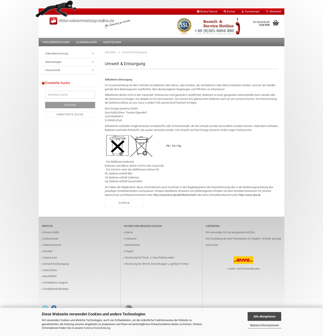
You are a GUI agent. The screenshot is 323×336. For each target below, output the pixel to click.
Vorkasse (131, 238)
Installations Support (55, 282)
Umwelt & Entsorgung (56, 263)
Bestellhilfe (50, 276)
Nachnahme (132, 244)
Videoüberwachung (56, 42)
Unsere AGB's (51, 232)
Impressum (50, 257)
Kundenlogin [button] (251, 11)
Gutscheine (50, 270)
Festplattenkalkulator (55, 288)
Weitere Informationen (264, 325)
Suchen (70, 105)
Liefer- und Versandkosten (244, 268)
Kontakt (48, 251)
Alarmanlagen (86, 42)
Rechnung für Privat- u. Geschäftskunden (149, 257)
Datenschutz (50, 238)
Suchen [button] (229, 11)
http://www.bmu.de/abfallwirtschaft (174, 194)
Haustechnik (112, 42)
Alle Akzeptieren (264, 316)
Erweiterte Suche (70, 114)
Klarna (129, 232)
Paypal (129, 251)
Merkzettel (273, 11)
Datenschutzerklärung (97, 327)
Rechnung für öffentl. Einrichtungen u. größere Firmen (157, 263)
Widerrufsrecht (52, 244)
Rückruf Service (207, 11)
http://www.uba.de (250, 194)
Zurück (124, 202)
